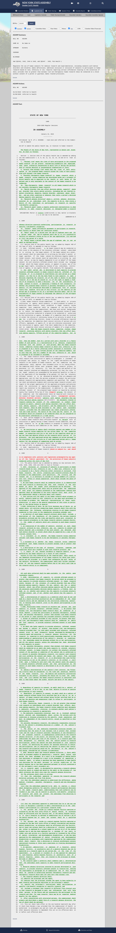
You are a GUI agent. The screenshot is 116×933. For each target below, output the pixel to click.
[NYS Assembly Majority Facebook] (75, 3)
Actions (29, 32)
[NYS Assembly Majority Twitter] (81, 3)
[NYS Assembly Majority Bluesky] (94, 3)
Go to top (15, 81)
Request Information (52, 930)
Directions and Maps (85, 930)
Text (73, 32)
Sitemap (23, 930)
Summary (20, 32)
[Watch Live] (69, 3)
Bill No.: (15, 26)
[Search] (100, 3)
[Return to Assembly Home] (34, 5)
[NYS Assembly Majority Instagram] (88, 3)
